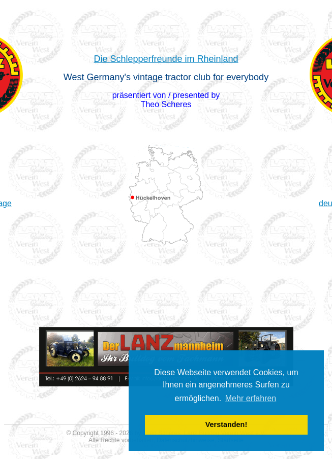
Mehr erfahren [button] (251, 398)
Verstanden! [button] (226, 424)
